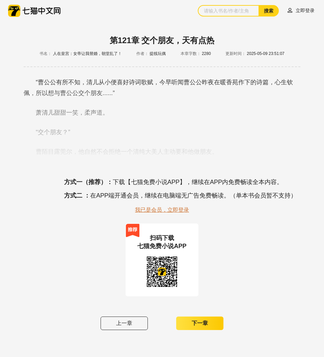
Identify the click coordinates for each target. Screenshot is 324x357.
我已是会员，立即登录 (162, 210)
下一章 (200, 323)
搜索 (268, 10)
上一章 (124, 323)
